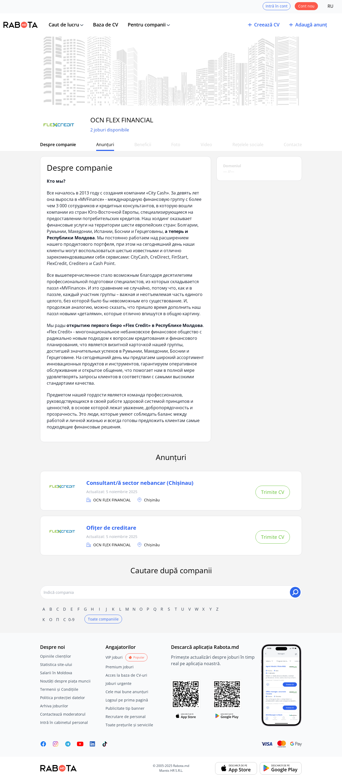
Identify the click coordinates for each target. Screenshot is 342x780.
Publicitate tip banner (125, 708)
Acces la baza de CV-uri (126, 675)
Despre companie (58, 144)
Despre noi (52, 647)
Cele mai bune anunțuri (127, 691)
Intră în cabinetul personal (64, 722)
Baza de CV (105, 24)
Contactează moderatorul (63, 714)
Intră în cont (276, 6)
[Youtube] (80, 744)
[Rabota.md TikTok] (104, 744)
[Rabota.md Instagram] (55, 744)
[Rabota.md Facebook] (43, 744)
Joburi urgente (118, 683)
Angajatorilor (121, 647)
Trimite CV (272, 492)
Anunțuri (105, 144)
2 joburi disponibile (109, 130)
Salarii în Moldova (56, 672)
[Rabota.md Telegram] (68, 744)
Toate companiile (103, 619)
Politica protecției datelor (62, 697)
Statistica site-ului (56, 664)
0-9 (71, 619)
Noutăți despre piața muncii (65, 681)
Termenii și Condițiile (59, 689)
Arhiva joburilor (54, 705)
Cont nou (306, 6)
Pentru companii (147, 24)
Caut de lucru (64, 24)
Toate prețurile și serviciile (129, 724)
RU (330, 6)
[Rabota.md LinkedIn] (92, 744)
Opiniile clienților (55, 656)
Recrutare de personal (126, 716)
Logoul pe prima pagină (127, 700)
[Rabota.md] (20, 25)
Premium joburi (120, 666)
